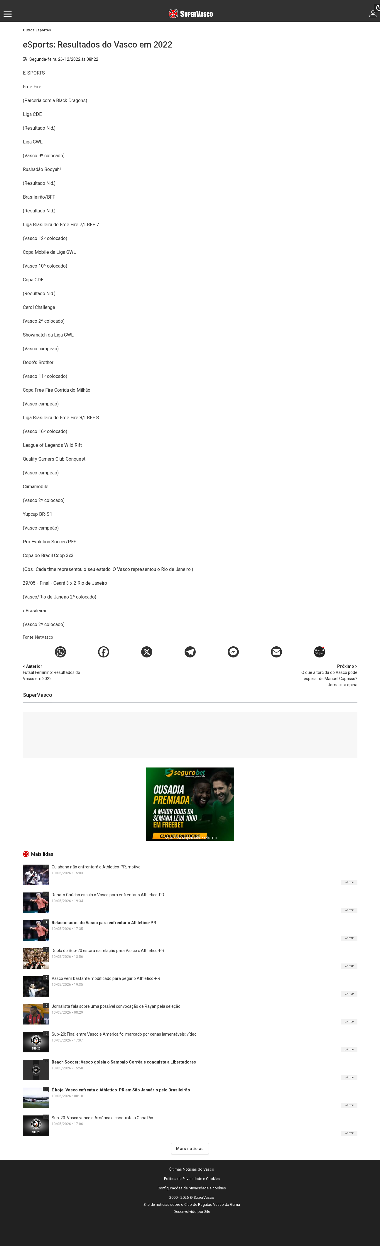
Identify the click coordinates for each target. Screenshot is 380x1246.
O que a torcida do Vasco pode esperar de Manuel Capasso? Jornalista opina (326, 675)
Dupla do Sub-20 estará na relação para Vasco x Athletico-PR (108, 950)
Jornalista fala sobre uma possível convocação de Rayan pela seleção (116, 1006)
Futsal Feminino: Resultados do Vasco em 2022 (54, 672)
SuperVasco (37, 695)
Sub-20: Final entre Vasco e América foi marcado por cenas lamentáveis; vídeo (124, 1034)
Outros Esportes (37, 30)
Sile (207, 1211)
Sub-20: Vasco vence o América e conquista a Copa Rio (102, 1117)
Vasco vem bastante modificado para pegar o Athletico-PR (106, 978)
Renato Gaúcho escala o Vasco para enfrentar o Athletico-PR (108, 894)
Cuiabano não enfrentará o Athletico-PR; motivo (96, 867)
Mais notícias (190, 1148)
